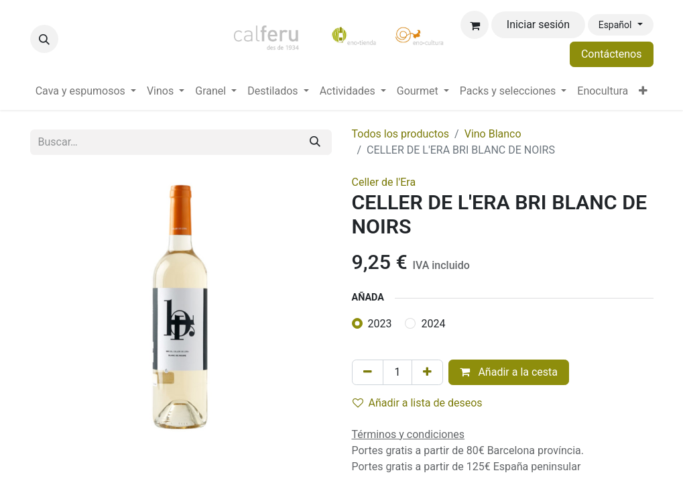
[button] (44, 39)
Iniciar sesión (538, 24)
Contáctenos (611, 54)
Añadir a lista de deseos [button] (418, 402)
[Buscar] (315, 142)
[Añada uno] (427, 372)
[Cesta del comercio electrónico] (474, 25)
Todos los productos (401, 133)
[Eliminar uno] (367, 372)
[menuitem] (85, 91)
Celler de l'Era (384, 182)
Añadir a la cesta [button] (509, 372)
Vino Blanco (492, 133)
